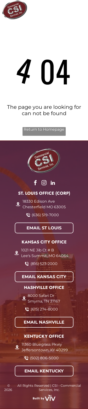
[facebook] (35, 183)
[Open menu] (79, 9)
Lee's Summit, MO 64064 (45, 256)
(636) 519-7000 (45, 215)
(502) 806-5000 (44, 358)
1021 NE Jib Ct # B (37, 250)
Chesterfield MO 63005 (44, 207)
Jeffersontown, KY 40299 (45, 350)
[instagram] (44, 183)
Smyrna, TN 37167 (44, 301)
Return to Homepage (44, 129)
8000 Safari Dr (41, 295)
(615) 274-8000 (44, 309)
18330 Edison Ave (39, 201)
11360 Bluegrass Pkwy (42, 344)
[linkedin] (53, 183)
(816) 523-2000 (44, 263)
